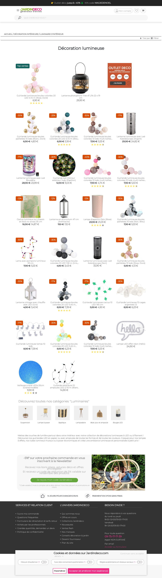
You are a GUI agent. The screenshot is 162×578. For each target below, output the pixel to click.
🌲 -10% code (95, 3)
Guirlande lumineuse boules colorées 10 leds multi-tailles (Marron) (97, 138)
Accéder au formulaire (115, 547)
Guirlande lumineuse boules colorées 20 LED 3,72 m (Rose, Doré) (36, 96)
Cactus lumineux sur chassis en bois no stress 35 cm (30, 220)
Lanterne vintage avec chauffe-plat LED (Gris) (31, 303)
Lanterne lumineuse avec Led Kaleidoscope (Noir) (97, 262)
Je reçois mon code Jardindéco (54, 480)
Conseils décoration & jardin (75, 535)
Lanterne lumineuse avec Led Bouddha (30, 179)
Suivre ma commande (28, 513)
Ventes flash (67, 528)
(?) (39, 562)
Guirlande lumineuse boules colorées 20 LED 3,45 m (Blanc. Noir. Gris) (64, 304)
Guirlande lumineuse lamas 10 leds (30, 345)
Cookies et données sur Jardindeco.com (81, 553)
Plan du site (67, 543)
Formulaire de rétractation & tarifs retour (37, 521)
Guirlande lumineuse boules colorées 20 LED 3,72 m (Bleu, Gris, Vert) (64, 138)
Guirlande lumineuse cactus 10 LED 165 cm (97, 303)
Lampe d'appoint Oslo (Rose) (97, 219)
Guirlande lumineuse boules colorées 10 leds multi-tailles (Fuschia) (97, 180)
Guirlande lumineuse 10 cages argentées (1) (130, 303)
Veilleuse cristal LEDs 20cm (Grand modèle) (30, 386)
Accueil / (8, 34)
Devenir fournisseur (71, 539)
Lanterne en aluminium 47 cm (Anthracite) (64, 220)
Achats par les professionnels (31, 524)
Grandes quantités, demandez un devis (36, 528)
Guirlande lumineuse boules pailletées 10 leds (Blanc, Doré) (30, 137)
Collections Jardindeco (73, 521)
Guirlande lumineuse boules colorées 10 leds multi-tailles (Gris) (97, 346)
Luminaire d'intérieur (51, 34)
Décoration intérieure (26, 34)
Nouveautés (67, 524)
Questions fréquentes (27, 517)
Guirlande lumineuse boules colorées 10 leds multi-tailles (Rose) (131, 180)
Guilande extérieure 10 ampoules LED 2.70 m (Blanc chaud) (64, 387)
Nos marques (68, 532)
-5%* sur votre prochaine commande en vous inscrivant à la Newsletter (54, 459)
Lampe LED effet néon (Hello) (131, 344)
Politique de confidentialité (30, 532)
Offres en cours (69, 517)
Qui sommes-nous (71, 513)
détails (59, 556)
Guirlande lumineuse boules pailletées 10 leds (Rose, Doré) (131, 262)
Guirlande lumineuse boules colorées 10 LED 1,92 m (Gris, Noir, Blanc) (64, 263)
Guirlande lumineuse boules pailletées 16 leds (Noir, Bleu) (131, 220)
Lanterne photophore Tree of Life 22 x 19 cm (80, 96)
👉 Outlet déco (65, 3)
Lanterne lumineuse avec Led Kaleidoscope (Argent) (131, 137)
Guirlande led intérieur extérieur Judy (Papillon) (64, 179)
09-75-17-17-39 (113, 536)
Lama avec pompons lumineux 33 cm (31, 262)
